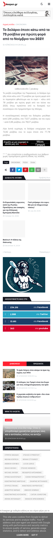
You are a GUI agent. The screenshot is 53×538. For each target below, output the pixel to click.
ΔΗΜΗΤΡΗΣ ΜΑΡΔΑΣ (12, 490)
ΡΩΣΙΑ (25, 162)
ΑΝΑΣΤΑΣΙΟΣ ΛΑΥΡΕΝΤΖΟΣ (32, 486)
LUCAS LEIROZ (28, 464)
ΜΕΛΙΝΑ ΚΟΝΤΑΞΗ (11, 459)
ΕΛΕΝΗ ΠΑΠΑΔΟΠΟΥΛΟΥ (35, 477)
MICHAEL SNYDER (11, 472)
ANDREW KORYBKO (12, 464)
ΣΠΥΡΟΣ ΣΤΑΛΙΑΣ (11, 486)
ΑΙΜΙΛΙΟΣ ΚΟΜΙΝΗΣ (31, 490)
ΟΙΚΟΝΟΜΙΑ (21, 24)
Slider (33, 162)
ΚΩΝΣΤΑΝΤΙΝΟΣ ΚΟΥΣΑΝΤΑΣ (15, 494)
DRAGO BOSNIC (11, 468)
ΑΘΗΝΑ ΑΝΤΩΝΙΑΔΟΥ (13, 499)
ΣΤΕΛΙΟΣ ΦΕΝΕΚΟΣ (28, 468)
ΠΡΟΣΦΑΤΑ (38, 363)
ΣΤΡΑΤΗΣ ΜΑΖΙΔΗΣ (12, 455)
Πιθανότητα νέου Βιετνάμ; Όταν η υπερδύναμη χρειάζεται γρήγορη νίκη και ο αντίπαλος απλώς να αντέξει (25, 431)
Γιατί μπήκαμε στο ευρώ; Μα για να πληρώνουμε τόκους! (38, 205)
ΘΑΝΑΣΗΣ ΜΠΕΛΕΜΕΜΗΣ (34, 499)
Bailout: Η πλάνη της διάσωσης (12, 241)
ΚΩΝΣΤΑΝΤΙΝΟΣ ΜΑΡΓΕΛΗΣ (15, 481)
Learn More (23, 535)
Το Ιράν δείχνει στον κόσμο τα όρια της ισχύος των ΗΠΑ (33, 371)
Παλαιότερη (44, 252)
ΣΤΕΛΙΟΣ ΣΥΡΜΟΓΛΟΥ (31, 455)
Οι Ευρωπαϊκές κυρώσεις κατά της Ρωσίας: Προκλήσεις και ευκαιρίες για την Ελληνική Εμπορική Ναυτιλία (14, 207)
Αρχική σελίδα (8, 24)
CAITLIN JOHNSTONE (38, 494)
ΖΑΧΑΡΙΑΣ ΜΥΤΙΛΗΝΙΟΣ (38, 481)
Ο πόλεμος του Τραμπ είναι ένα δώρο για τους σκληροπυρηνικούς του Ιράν (33, 383)
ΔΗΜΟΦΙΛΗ (15, 363)
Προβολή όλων (44, 177)
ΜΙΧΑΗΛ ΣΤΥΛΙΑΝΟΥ (30, 459)
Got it (35, 535)
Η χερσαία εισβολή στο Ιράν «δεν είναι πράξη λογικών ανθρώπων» (33, 395)
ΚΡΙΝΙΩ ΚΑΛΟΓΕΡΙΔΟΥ (13, 477)
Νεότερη (7, 252)
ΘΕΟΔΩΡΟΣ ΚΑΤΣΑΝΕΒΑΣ (32, 472)
